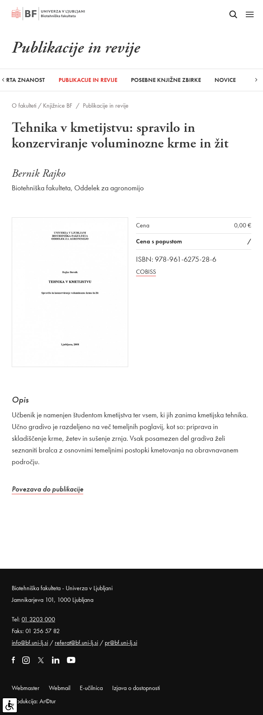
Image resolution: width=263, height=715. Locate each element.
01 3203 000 (38, 619)
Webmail (59, 688)
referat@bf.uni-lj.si (76, 643)
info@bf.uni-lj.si (30, 643)
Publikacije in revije (88, 80)
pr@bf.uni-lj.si (121, 643)
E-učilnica (91, 688)
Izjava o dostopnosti (136, 688)
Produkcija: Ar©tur (34, 701)
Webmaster (25, 688)
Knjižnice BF (57, 105)
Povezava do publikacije (47, 489)
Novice (225, 80)
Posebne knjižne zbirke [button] (166, 80)
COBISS (146, 272)
